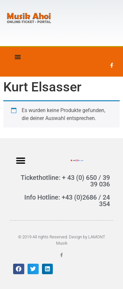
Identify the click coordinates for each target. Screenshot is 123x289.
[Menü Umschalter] (17, 57)
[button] (20, 160)
